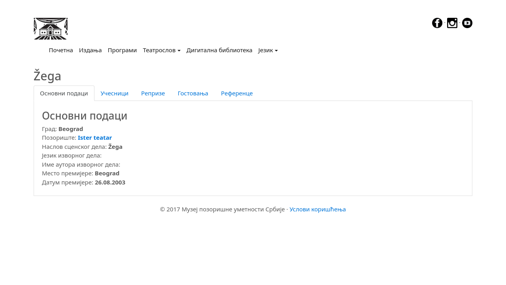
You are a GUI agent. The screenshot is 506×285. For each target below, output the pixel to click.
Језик (266, 50)
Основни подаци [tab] (64, 93)
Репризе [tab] (153, 93)
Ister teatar (95, 137)
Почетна (62, 49)
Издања (90, 50)
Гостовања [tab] (192, 93)
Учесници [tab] (114, 93)
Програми (122, 50)
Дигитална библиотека (220, 50)
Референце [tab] (237, 93)
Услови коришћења (317, 209)
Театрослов (159, 50)
